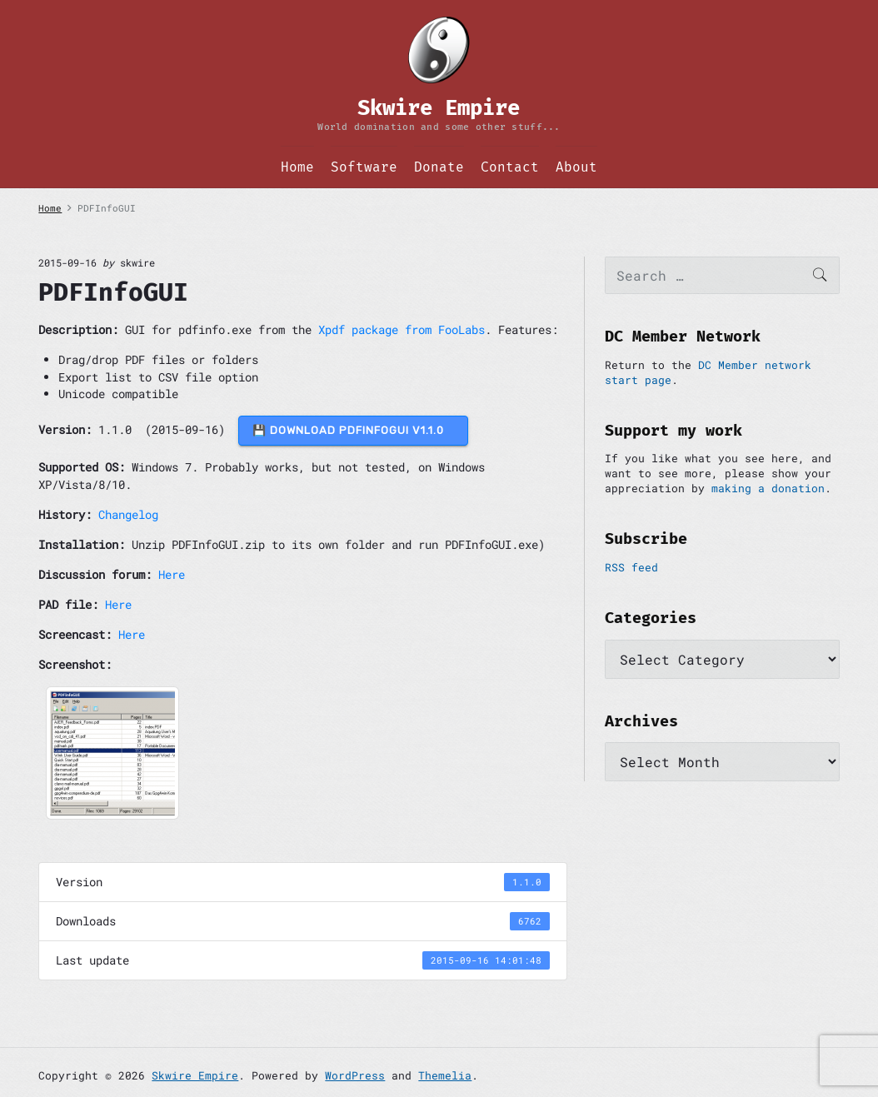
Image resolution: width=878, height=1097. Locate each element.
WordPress (355, 1075)
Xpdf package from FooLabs (401, 329)
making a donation (768, 488)
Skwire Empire (195, 1075)
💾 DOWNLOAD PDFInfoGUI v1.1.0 (353, 430)
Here (171, 574)
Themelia (444, 1075)
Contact (510, 167)
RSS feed (631, 567)
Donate (439, 167)
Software (364, 167)
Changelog (128, 514)
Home (297, 167)
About (576, 167)
